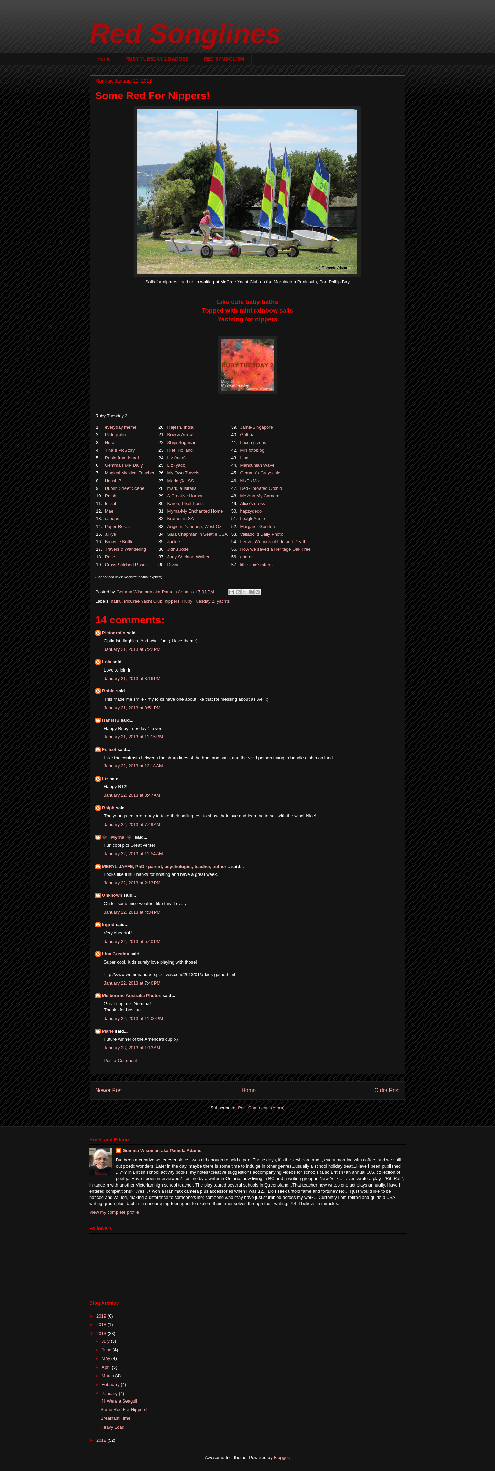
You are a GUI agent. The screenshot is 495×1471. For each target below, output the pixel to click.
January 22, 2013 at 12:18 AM (133, 766)
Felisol (110, 749)
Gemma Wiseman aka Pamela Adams (162, 1150)
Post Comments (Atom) (261, 1107)
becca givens (253, 442)
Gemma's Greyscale (260, 472)
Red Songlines (185, 33)
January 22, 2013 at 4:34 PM (132, 912)
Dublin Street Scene (125, 488)
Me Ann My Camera (259, 495)
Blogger (281, 1457)
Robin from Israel (122, 457)
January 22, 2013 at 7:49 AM (132, 824)
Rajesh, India (180, 427)
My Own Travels (183, 472)
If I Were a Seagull (118, 1401)
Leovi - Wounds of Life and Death (273, 541)
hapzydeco (251, 511)
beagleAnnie (252, 518)
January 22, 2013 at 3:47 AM (132, 795)
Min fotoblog (252, 450)
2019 (102, 1316)
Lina (244, 457)
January (110, 1393)
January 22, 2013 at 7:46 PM (132, 983)
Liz (105, 778)
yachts (223, 601)
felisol (110, 503)
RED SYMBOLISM (224, 59)
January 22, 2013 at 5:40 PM (132, 941)
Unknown (112, 895)
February (111, 1384)
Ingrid (108, 924)
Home (104, 59)
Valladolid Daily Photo (261, 534)
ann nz (246, 556)
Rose (110, 556)
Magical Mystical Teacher (130, 472)
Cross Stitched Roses (126, 564)
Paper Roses (118, 526)
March (109, 1375)
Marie (108, 1031)
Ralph (111, 495)
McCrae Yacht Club (143, 601)
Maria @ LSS (180, 480)
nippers (172, 601)
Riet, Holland (180, 450)
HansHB (113, 480)
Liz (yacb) (177, 465)
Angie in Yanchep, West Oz (194, 526)
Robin (108, 691)
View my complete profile (114, 1212)
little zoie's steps (256, 564)
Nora (109, 442)
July (106, 1341)
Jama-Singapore (256, 427)
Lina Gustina (115, 953)
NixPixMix (250, 480)
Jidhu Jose (178, 549)
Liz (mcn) (176, 457)
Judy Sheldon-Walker (188, 556)
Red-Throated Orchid (261, 488)
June (107, 1349)
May (106, 1358)
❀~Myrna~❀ (117, 837)
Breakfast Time (115, 1418)
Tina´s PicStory (120, 450)
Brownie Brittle (119, 541)
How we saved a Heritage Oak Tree (275, 549)
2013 (102, 1333)
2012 (102, 1440)
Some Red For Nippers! (123, 1409)
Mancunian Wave (257, 465)
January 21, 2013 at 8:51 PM (132, 707)
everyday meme (120, 427)
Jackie (173, 541)
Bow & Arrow (180, 434)
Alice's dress (252, 503)
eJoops (112, 518)
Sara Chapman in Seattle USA (197, 534)
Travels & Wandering (125, 549)
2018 (102, 1324)
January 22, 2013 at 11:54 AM (133, 853)
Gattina (247, 434)
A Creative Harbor (185, 495)
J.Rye (110, 534)
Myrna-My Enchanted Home (195, 511)
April (107, 1367)
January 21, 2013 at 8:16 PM (132, 678)
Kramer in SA (180, 518)
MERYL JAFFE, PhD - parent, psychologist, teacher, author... (166, 866)
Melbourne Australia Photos (131, 995)
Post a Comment (120, 1060)
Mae (109, 511)
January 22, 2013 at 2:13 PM (132, 882)
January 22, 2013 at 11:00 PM (133, 1018)
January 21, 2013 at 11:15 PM (133, 736)
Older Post (387, 1090)
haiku (116, 601)
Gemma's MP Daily (124, 465)
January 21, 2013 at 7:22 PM (132, 649)
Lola (106, 661)
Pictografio (115, 434)
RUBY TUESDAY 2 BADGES (157, 59)
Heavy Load (112, 1427)
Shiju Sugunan (182, 442)
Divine (173, 564)
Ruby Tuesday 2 (198, 601)
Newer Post (109, 1090)
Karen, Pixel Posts (185, 503)
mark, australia (182, 488)
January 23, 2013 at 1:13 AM (132, 1047)
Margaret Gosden (257, 526)
